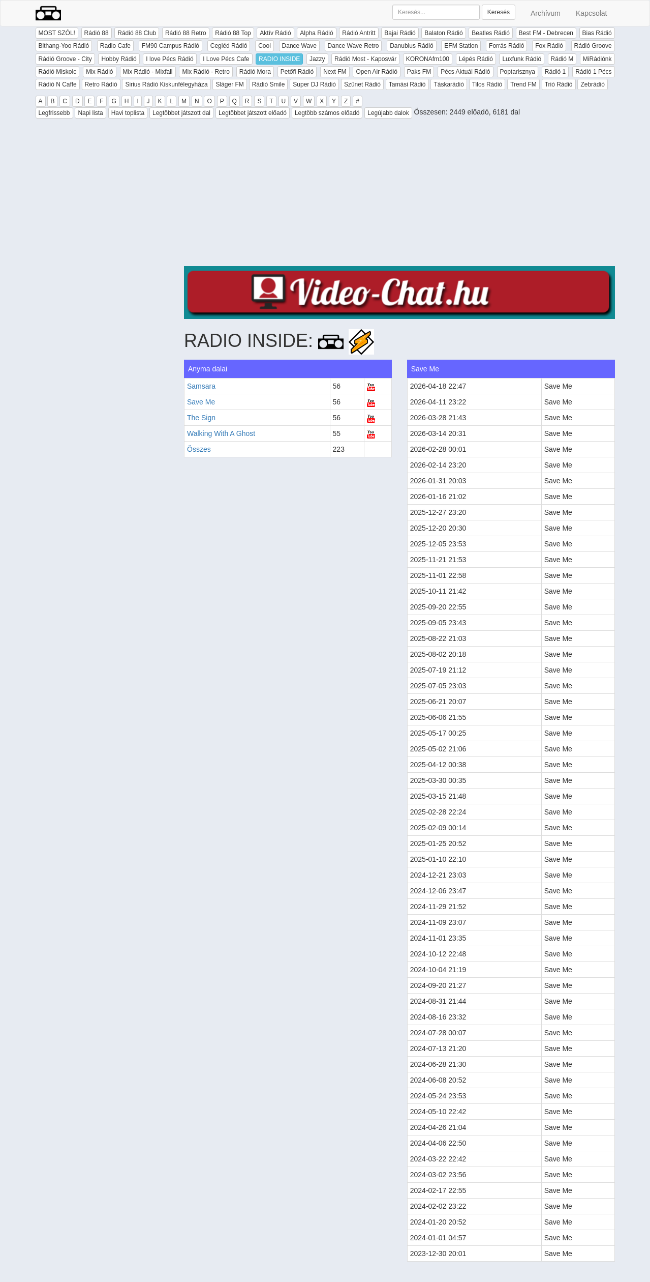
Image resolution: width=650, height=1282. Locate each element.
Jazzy (317, 59)
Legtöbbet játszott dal (181, 112)
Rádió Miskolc (58, 71)
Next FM (334, 71)
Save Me (201, 402)
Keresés (498, 12)
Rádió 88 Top (233, 33)
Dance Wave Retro (353, 45)
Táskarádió (448, 84)
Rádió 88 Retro (185, 33)
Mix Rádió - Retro (205, 71)
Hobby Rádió (118, 59)
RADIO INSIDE (279, 59)
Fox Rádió (549, 45)
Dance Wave (299, 45)
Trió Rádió (559, 84)
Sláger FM (229, 84)
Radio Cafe (115, 45)
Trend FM (523, 84)
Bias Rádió (597, 33)
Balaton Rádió (443, 33)
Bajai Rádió (399, 33)
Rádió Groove (593, 45)
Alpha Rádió (316, 33)
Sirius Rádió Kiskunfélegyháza (166, 84)
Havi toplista (127, 112)
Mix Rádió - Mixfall (148, 71)
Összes (199, 449)
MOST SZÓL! (57, 33)
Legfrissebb (54, 112)
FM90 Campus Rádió (170, 45)
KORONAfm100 (427, 59)
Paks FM (419, 71)
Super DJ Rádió (314, 84)
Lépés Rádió (476, 59)
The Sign (201, 418)
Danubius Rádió (411, 45)
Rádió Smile (268, 84)
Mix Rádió (99, 71)
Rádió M (562, 59)
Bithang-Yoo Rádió (64, 45)
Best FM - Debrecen (546, 33)
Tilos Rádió (487, 84)
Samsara (201, 386)
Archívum (546, 13)
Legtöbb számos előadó (327, 112)
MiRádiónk (597, 59)
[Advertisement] (399, 195)
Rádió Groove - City (65, 59)
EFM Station (461, 45)
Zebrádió (592, 84)
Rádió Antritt (358, 33)
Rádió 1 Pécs (593, 71)
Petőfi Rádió (297, 71)
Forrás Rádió (506, 45)
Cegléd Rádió (228, 45)
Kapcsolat (591, 13)
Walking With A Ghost (221, 433)
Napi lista (90, 112)
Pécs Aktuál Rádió (465, 71)
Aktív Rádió (275, 33)
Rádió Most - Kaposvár (365, 59)
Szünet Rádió (362, 84)
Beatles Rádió (491, 33)
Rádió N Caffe (58, 84)
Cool (264, 45)
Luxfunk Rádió (521, 59)
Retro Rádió (101, 84)
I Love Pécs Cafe (226, 59)
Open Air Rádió (376, 71)
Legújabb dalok (388, 112)
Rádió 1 (555, 71)
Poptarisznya (517, 71)
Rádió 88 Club (136, 33)
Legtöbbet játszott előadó (253, 112)
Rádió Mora (255, 71)
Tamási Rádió (407, 84)
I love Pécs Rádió (169, 59)
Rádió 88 (96, 33)
